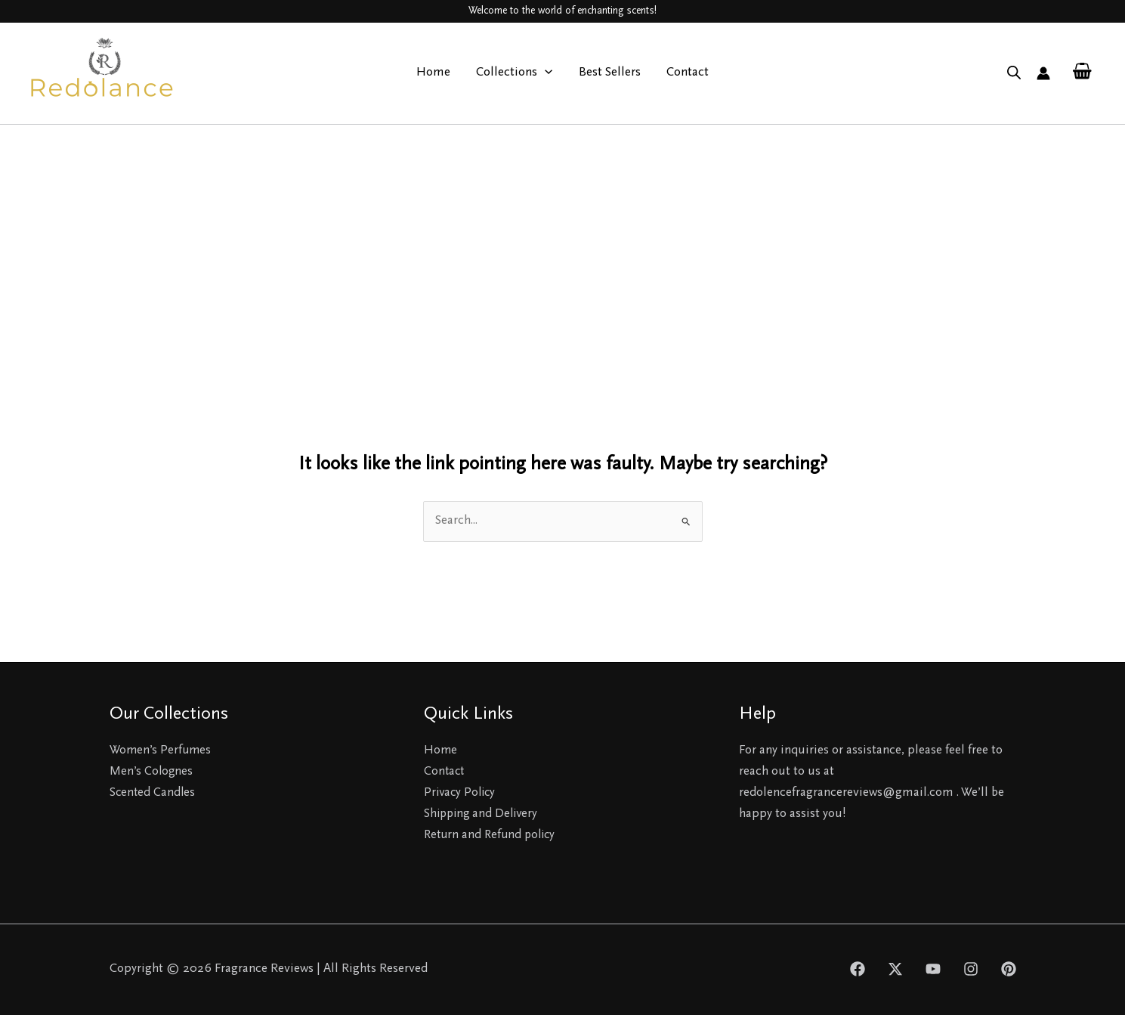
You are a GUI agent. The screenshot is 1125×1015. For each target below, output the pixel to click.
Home (433, 73)
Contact (687, 73)
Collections (514, 73)
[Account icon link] (1043, 73)
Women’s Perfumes (162, 750)
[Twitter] (895, 968)
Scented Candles (153, 793)
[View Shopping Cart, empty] (1082, 73)
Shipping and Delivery (483, 814)
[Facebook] (857, 968)
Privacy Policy (461, 793)
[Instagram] (970, 968)
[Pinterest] (1008, 968)
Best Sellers (610, 73)
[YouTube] (933, 968)
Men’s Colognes (152, 772)
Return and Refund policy (492, 835)
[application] (544, 73)
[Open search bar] (1013, 73)
